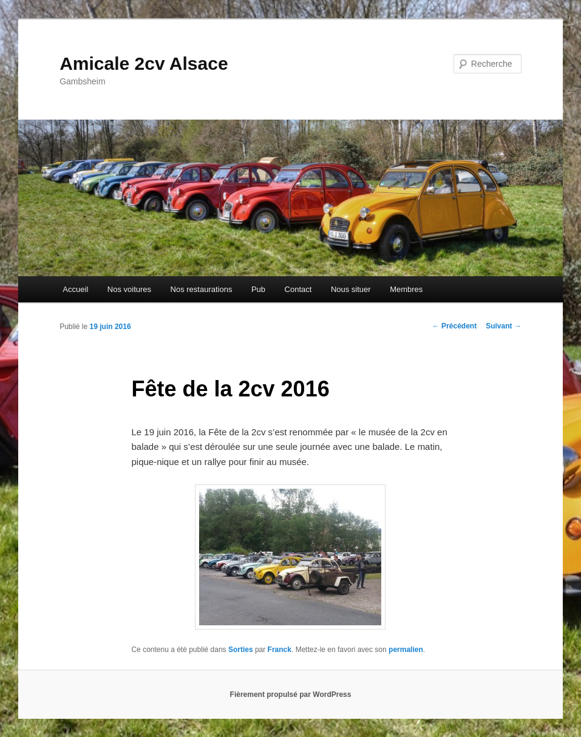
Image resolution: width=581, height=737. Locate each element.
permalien (406, 649)
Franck (279, 649)
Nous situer (351, 289)
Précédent (454, 326)
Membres (406, 289)
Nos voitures (129, 289)
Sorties (240, 649)
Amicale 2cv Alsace (143, 63)
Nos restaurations (202, 289)
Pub (258, 289)
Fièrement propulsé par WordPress (291, 694)
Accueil (75, 289)
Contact (298, 289)
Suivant (504, 326)
